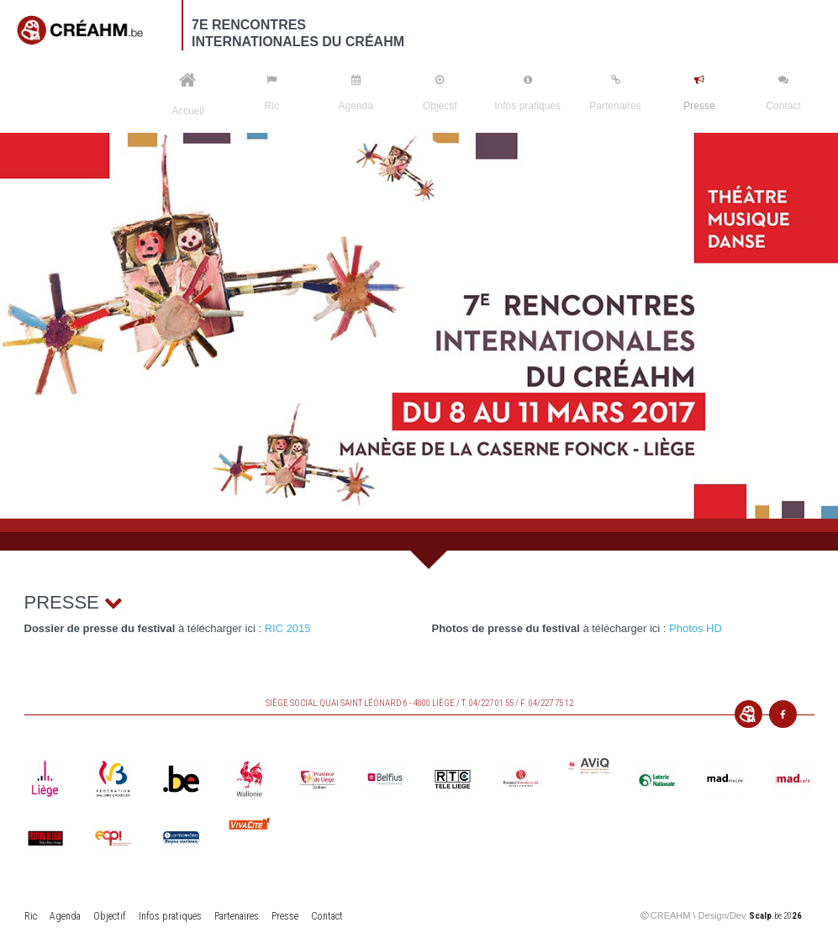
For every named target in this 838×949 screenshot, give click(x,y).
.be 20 (775, 915)
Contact (783, 93)
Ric (272, 93)
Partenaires (614, 93)
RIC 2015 (288, 628)
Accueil (187, 94)
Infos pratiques (527, 93)
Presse (698, 93)
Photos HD (695, 628)
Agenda (356, 93)
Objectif (440, 93)
